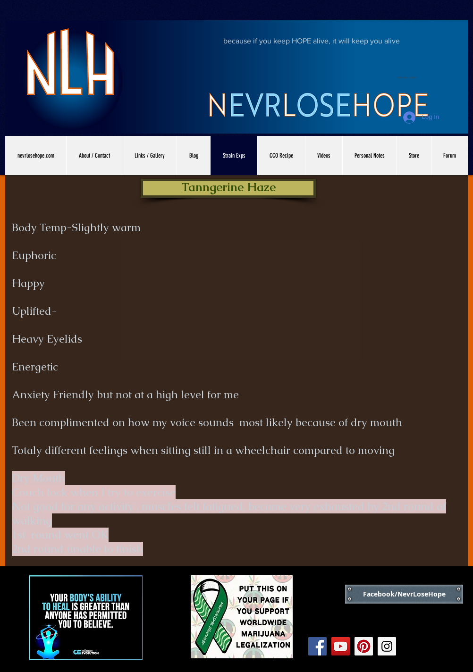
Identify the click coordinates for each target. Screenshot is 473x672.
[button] (228, 188)
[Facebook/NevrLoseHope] (404, 594)
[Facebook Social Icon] (317, 646)
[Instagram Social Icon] (387, 646)
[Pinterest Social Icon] (364, 646)
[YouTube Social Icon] (340, 646)
